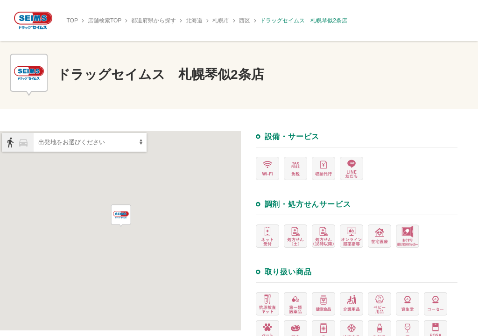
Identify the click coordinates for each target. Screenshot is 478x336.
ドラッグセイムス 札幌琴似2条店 (303, 20)
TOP (71, 20)
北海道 (194, 20)
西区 (244, 20)
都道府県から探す (153, 20)
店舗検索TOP (104, 20)
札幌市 (220, 20)
